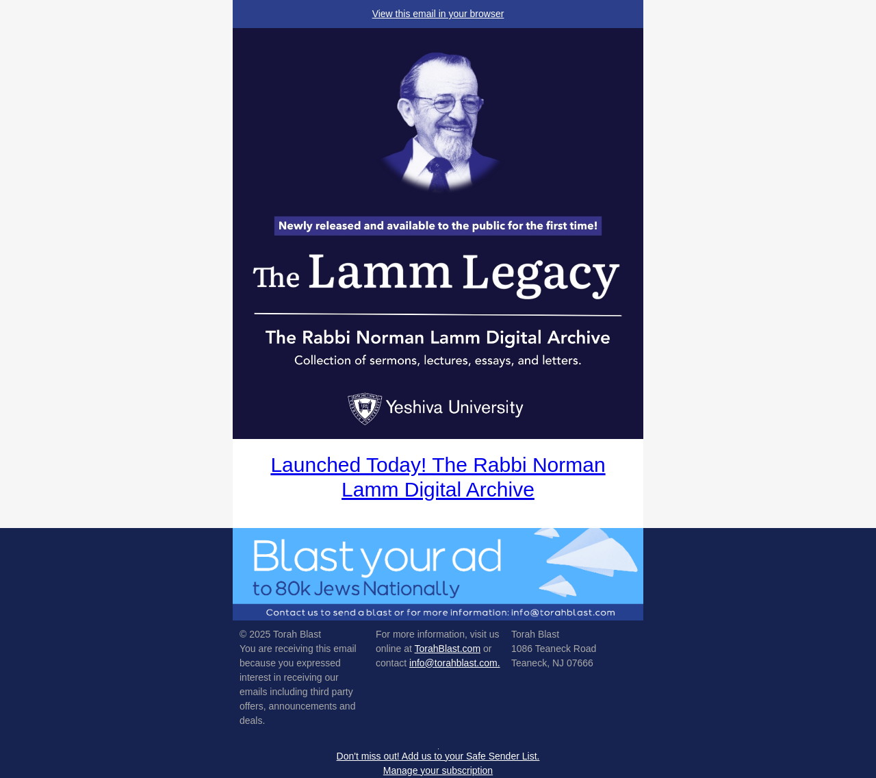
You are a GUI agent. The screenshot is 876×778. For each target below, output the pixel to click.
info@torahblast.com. (454, 662)
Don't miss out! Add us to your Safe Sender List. (438, 756)
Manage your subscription (438, 770)
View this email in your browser (438, 13)
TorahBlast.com (447, 648)
